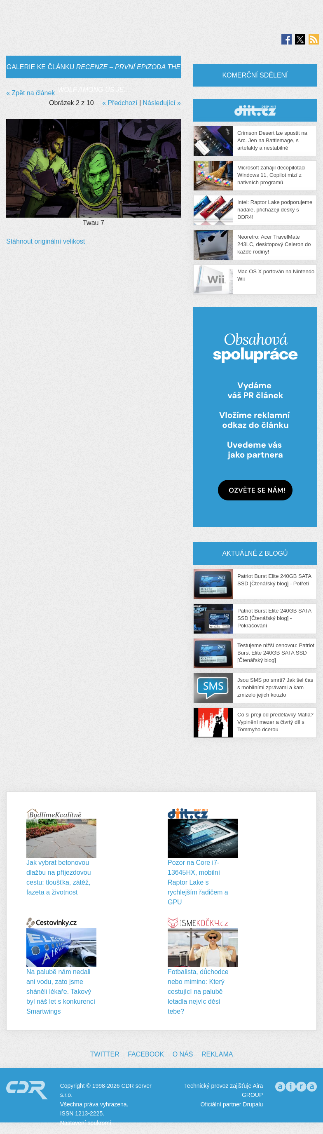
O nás (183, 1054)
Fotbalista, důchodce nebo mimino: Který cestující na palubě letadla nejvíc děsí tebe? (198, 991)
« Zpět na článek (30, 92)
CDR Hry (255, 110)
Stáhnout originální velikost (45, 241)
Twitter (104, 1054)
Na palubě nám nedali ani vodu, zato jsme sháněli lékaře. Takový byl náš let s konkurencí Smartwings (60, 991)
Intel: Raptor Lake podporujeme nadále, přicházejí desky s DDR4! (274, 209)
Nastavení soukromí (86, 1123)
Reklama (217, 1054)
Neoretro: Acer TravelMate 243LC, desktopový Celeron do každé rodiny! (274, 244)
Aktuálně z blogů (255, 553)
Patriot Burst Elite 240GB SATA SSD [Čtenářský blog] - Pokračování (274, 618)
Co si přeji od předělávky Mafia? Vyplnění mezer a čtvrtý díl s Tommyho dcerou (275, 722)
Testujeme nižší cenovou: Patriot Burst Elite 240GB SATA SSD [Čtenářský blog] (275, 652)
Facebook (146, 1054)
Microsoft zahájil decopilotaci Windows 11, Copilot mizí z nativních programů (271, 174)
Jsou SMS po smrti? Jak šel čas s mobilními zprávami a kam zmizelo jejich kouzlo (275, 687)
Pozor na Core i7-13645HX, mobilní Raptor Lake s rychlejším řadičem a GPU (198, 882)
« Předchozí (119, 102)
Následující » (162, 102)
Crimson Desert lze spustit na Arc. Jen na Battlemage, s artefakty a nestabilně (272, 140)
